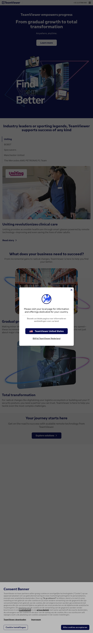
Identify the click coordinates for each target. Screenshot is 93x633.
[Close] (71, 289)
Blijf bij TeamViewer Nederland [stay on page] (46, 338)
